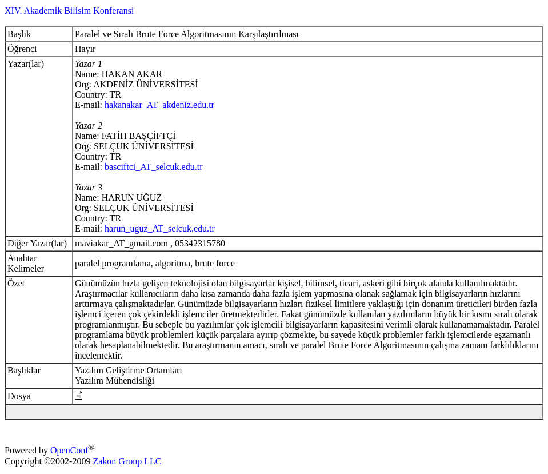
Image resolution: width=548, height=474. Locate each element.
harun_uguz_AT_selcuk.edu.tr (160, 228)
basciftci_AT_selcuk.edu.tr (154, 167)
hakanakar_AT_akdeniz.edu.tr (159, 105)
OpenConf (69, 451)
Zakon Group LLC (127, 461)
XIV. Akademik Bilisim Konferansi (69, 10)
